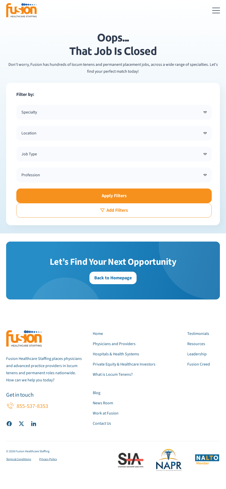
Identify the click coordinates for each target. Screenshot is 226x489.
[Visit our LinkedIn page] (34, 423)
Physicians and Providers (114, 344)
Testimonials (198, 333)
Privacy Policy (48, 459)
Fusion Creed (198, 364)
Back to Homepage (113, 278)
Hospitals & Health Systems (116, 354)
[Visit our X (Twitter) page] (21, 423)
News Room (103, 403)
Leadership (197, 354)
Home (98, 333)
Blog (96, 393)
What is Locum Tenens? (113, 374)
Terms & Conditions (18, 459)
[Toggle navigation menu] (216, 10)
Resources (196, 344)
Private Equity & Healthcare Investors (124, 364)
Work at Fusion (105, 413)
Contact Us (102, 423)
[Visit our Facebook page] (9, 423)
